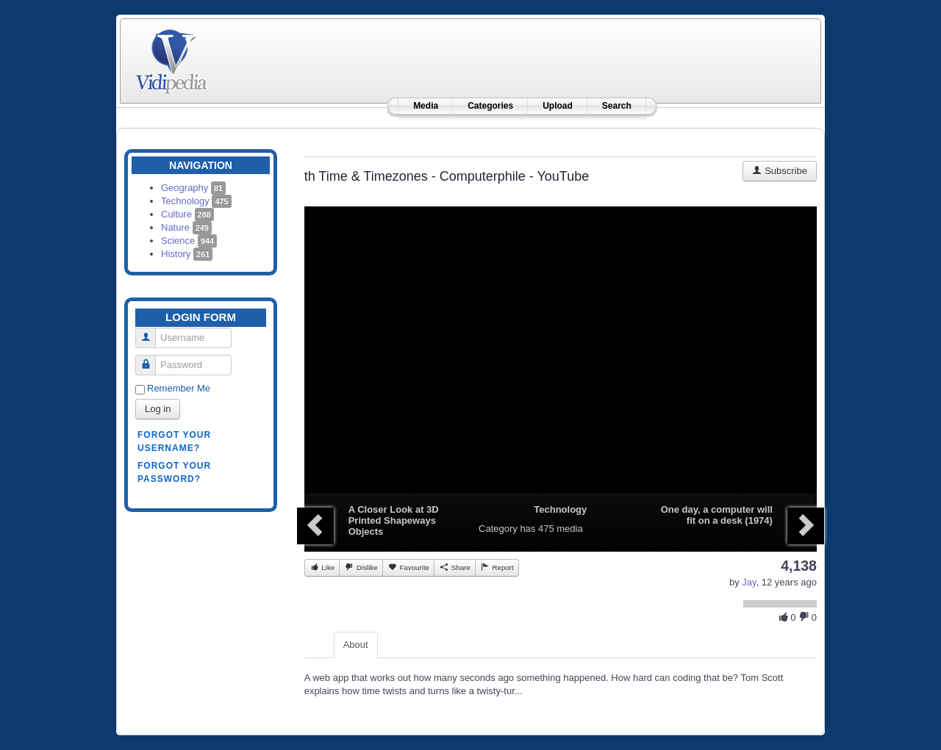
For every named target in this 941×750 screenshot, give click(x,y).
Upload (558, 106)
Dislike (360, 567)
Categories (490, 106)
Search (616, 106)
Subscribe (779, 170)
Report (497, 567)
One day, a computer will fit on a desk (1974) (717, 515)
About (355, 644)
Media (425, 106)
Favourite (408, 567)
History (186, 253)
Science (189, 240)
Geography (193, 187)
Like (322, 567)
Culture (187, 214)
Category (498, 528)
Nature (186, 227)
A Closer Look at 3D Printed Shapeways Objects (393, 520)
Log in (158, 408)
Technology (196, 200)
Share (454, 567)
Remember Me (178, 388)
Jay (749, 582)
